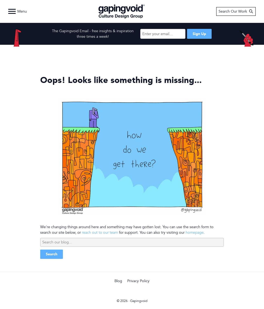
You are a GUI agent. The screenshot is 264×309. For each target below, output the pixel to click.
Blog (118, 281)
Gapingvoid (121, 11)
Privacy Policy (138, 281)
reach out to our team (100, 232)
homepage (195, 232)
